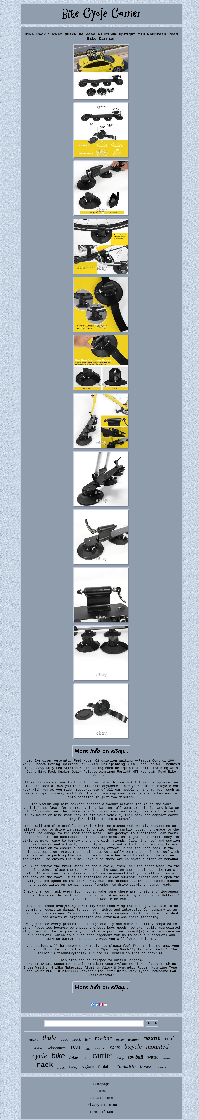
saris (115, 1047)
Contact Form (101, 1098)
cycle (39, 1056)
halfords (87, 1067)
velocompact (57, 1048)
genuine (133, 1039)
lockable (126, 1067)
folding (73, 1067)
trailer (120, 1039)
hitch (85, 1058)
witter (152, 1057)
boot (64, 1039)
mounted (157, 1046)
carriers (161, 1067)
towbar (103, 1038)
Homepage (101, 1084)
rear (76, 1046)
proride (61, 1067)
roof (169, 1038)
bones (145, 1066)
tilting (120, 1058)
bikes (74, 1057)
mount (152, 1038)
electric (100, 1048)
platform (38, 1048)
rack (44, 1065)
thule (49, 1037)
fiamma (166, 1058)
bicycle (133, 1046)
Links (101, 1091)
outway (33, 1040)
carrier (102, 1055)
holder (88, 1049)
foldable (105, 1066)
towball (135, 1057)
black (76, 1039)
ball (88, 1039)
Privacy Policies (101, 1105)
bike (58, 1055)
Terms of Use (101, 1112)
